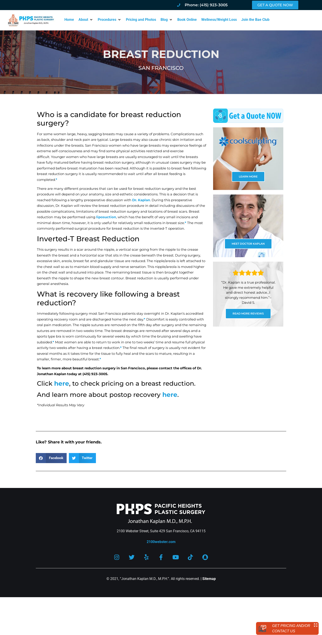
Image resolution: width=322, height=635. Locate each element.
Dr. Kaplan (141, 200)
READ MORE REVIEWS (248, 313)
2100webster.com (161, 542)
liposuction (106, 217)
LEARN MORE (248, 176)
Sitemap (209, 579)
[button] (85, 20)
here (61, 383)
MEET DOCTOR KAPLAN (248, 243)
